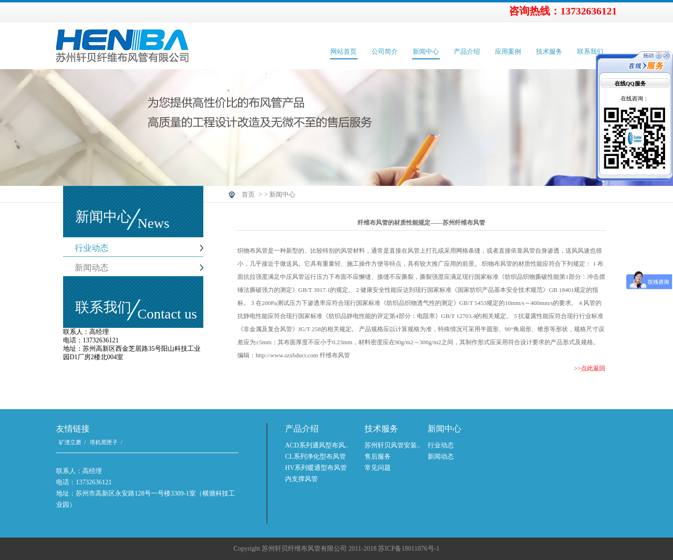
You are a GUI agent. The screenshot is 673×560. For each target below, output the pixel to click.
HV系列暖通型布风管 (316, 467)
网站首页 (343, 51)
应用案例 (508, 51)
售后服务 (378, 456)
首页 (248, 194)
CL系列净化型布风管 (315, 456)
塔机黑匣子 (104, 442)
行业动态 (91, 248)
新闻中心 (426, 51)
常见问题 (378, 467)
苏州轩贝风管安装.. (392, 445)
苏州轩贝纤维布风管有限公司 (178, 45)
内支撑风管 (301, 478)
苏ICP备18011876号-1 (408, 548)
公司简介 (385, 51)
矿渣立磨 (70, 442)
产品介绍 (467, 51)
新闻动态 (91, 267)
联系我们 (590, 51)
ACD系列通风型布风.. (316, 445)
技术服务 (549, 51)
